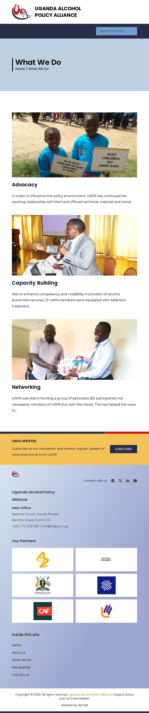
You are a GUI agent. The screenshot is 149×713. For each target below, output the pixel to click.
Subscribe (123, 449)
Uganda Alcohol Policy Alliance (58, 11)
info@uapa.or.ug (55, 526)
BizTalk (83, 705)
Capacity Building (35, 282)
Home (20, 68)
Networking (26, 387)
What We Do (21, 660)
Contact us (20, 675)
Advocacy (25, 184)
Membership (21, 667)
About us (19, 652)
